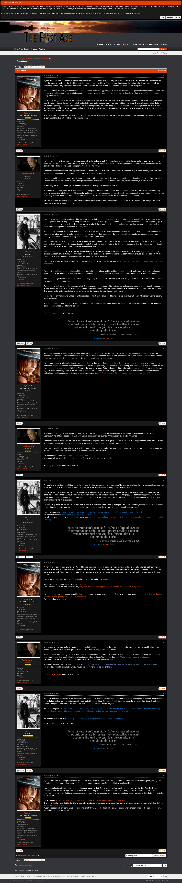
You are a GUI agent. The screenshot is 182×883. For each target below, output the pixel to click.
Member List (139, 44)
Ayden (27, 113)
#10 (163, 776)
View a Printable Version (25, 865)
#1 (163, 76)
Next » (42, 67)
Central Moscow (30, 59)
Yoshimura (26, 174)
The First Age (19, 59)
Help (165, 44)
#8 (163, 642)
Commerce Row (42, 59)
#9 (163, 694)
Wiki (109, 44)
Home (101, 44)
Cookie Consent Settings (88, 876)
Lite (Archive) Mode (43, 876)
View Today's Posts (160, 53)
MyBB (24, 880)
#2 (163, 156)
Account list (153, 44)
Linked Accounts (22, 144)
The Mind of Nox (108, 338)
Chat (118, 44)
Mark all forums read (58, 876)
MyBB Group (39, 880)
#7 (163, 562)
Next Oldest (21, 855)
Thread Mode (161, 70)
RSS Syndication (72, 876)
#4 (163, 348)
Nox (27, 252)
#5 (163, 428)
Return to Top (30, 876)
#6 (163, 480)
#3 (163, 214)
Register (42, 49)
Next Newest (32, 855)
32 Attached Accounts (24, 285)
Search (127, 44)
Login (35, 49)
